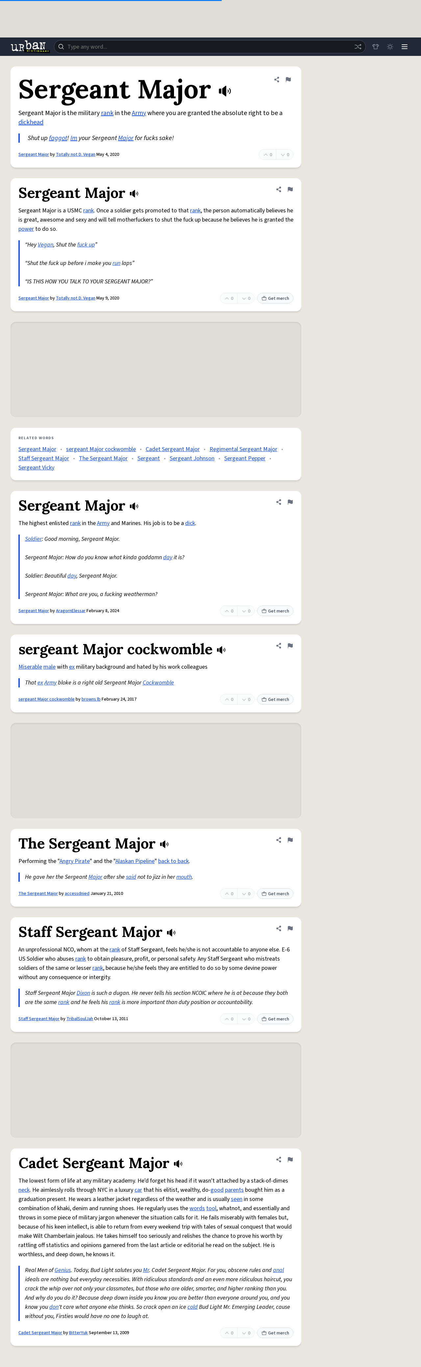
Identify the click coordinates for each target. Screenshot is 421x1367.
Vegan (45, 245)
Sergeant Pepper (244, 458)
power (26, 229)
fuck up (86, 245)
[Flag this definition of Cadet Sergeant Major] (290, 1159)
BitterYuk (78, 1333)
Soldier (33, 539)
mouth (184, 877)
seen (236, 1199)
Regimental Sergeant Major (243, 449)
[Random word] (358, 47)
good (217, 1190)
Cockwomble (158, 683)
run (116, 263)
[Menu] (404, 47)
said (131, 877)
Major (126, 138)
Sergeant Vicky (36, 468)
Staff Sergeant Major (43, 458)
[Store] (376, 47)
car (138, 1190)
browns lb (91, 699)
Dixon (83, 993)
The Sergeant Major (103, 458)
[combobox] (210, 46)
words (197, 1208)
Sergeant (148, 458)
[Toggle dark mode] (390, 47)
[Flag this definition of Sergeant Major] (288, 79)
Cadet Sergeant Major (173, 449)
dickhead (30, 122)
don (54, 1307)
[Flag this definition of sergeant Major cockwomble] (290, 645)
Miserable (30, 667)
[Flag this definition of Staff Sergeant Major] (290, 928)
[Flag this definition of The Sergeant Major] (290, 840)
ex (72, 667)
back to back (173, 861)
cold (192, 1307)
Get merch (275, 298)
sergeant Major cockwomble (101, 449)
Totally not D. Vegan (75, 154)
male (49, 667)
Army (139, 113)
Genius (63, 1270)
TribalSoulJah (79, 1019)
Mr (146, 1270)
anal (278, 1270)
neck (24, 1190)
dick (190, 523)
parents (234, 1190)
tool (211, 1208)
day (167, 557)
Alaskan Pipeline (135, 861)
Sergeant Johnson (192, 458)
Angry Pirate (75, 861)
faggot (58, 138)
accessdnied (77, 893)
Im (73, 138)
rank (107, 113)
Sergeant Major (33, 154)
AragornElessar (71, 611)
